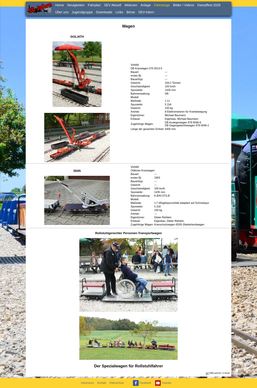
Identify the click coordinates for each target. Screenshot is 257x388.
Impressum (87, 382)
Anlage (146, 5)
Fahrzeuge (162, 5)
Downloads (104, 12)
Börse (131, 12)
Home (59, 5)
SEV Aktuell (112, 5)
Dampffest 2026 (208, 5)
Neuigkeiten (76, 5)
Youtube (162, 383)
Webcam (130, 5)
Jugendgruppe (82, 12)
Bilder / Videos (183, 5)
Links (119, 12)
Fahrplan (94, 5)
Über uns (62, 12)
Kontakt (101, 382)
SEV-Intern (146, 12)
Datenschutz (116, 382)
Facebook (141, 383)
